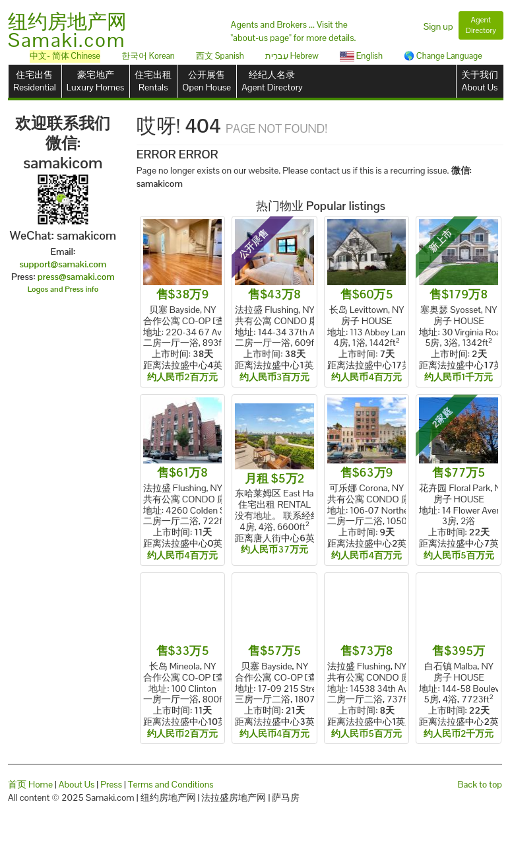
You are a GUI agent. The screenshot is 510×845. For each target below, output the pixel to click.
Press (111, 784)
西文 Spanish (220, 55)
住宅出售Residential (34, 81)
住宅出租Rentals (153, 81)
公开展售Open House (206, 81)
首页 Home (30, 784)
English (361, 55)
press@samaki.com (76, 277)
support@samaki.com (62, 264)
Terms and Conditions (171, 784)
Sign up (438, 26)
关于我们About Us (479, 81)
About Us (77, 784)
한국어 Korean (148, 55)
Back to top (480, 784)
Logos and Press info (63, 289)
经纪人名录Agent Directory (272, 81)
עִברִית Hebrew (292, 55)
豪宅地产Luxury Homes (95, 81)
